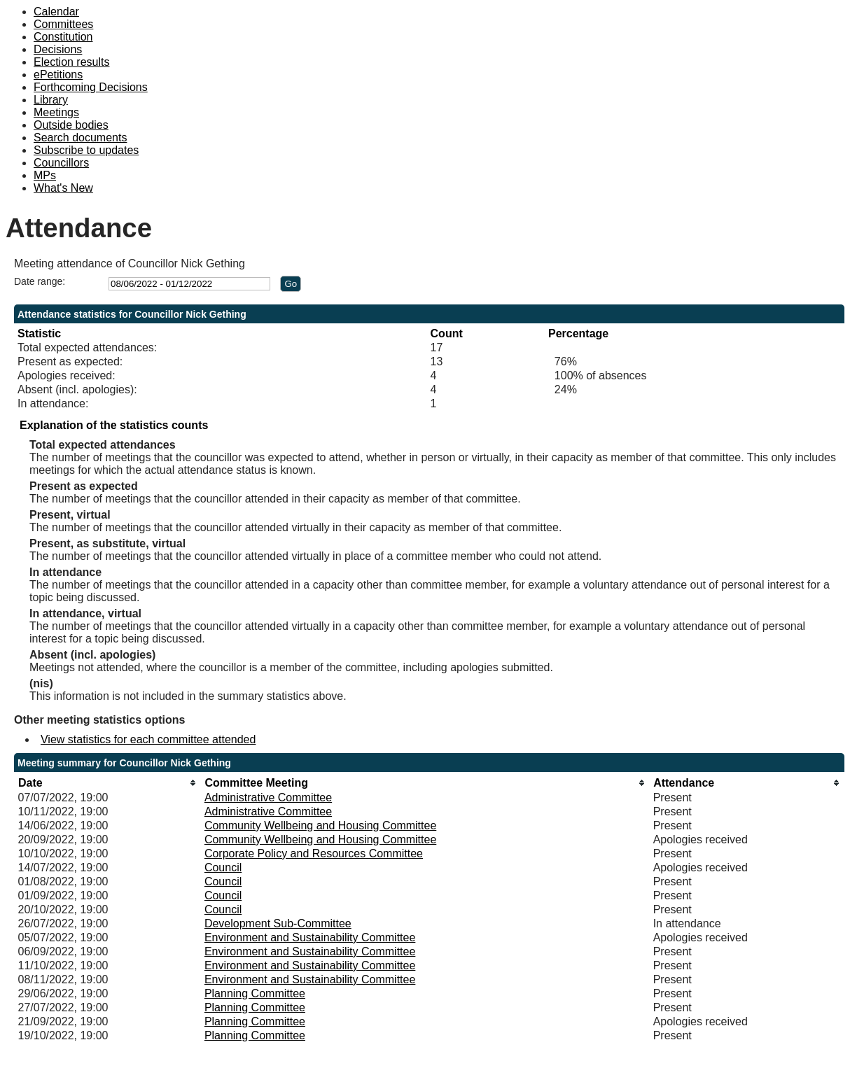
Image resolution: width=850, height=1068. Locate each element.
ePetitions (58, 74)
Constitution (63, 37)
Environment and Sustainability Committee (309, 937)
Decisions (58, 49)
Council (223, 867)
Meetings (56, 112)
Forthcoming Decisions (91, 87)
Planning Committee (254, 993)
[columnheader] (107, 782)
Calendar (56, 11)
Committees (63, 24)
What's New (63, 188)
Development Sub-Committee (277, 923)
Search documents (80, 137)
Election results (72, 62)
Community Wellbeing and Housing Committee (320, 825)
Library (51, 100)
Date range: (39, 281)
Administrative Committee (268, 797)
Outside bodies (71, 125)
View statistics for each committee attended (148, 739)
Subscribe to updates (86, 150)
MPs (45, 175)
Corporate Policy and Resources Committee (313, 853)
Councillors (61, 163)
